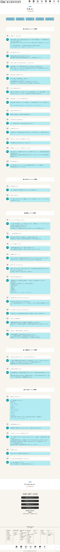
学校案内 (29, 530)
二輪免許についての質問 (40, 18)
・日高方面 (12, 406)
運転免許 (9, 530)
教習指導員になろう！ (51, 534)
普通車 (12, 259)
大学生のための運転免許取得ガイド (30, 535)
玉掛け (14, 535)
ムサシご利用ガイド (43, 534)
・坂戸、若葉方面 (13, 403)
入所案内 (28, 538)
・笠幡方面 (12, 412)
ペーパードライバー (9, 540)
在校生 (43, 530)
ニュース (50, 530)
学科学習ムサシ (43, 533)
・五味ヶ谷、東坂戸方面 (14, 409)
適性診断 (22, 534)
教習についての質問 (30, 18)
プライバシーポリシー (30, 543)
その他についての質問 (49, 18)
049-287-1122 (30, 494)
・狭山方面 (12, 413)
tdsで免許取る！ (29, 536)
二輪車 (19, 259)
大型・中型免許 (9, 535)
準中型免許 (8, 534)
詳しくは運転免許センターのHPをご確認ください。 (19, 69)
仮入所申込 (28, 539)
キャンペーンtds (50, 533)
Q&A (28, 533)
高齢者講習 (22, 537)
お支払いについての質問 (20, 18)
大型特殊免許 (8, 537)
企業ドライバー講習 (23, 535)
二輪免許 (8, 533)
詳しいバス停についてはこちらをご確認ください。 (19, 418)
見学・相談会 (29, 537)
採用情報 (49, 535)
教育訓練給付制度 (23, 536)
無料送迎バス (36, 533)
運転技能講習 (16, 530)
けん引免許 (8, 536)
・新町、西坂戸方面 (13, 410)
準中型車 (15, 259)
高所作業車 (15, 533)
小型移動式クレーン (16, 534)
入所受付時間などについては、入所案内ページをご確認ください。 (21, 292)
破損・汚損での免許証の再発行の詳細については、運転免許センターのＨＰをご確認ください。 (26, 105)
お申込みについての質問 (10, 18)
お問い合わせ (29, 542)
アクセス (36, 530)
